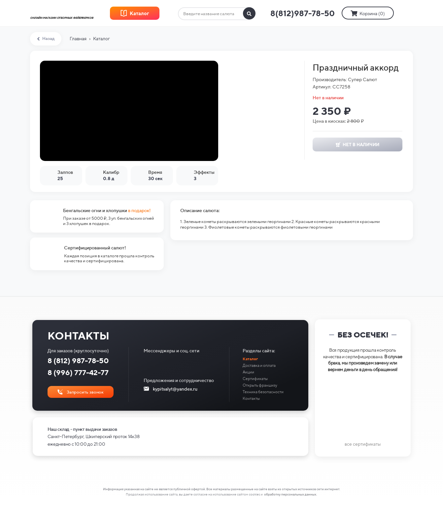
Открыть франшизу (260, 385)
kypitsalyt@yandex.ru (175, 389)
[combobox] (216, 13)
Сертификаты (255, 378)
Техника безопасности (263, 391)
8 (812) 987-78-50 (78, 360)
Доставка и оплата (259, 365)
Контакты (251, 398)
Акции (248, 371)
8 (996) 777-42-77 (78, 372)
